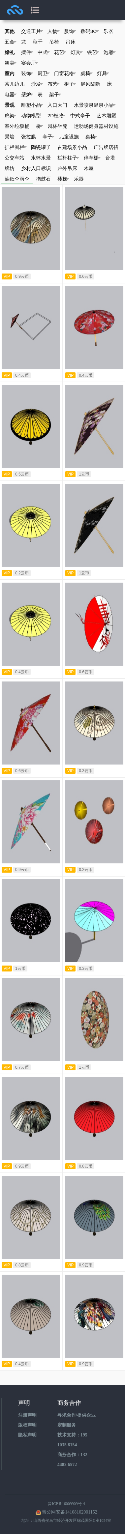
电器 (11, 95)
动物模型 (31, 115)
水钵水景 (41, 157)
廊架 (11, 116)
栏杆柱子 (68, 158)
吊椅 (54, 41)
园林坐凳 (57, 126)
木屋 (89, 168)
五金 (11, 42)
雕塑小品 (32, 105)
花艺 (60, 52)
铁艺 (93, 52)
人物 (53, 31)
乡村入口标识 (36, 168)
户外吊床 (67, 168)
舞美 (11, 63)
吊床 (71, 41)
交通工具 (32, 31)
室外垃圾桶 (17, 126)
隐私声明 (27, 1435)
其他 (10, 31)
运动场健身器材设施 (96, 126)
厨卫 (44, 73)
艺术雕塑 (106, 115)
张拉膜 (28, 136)
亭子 (49, 137)
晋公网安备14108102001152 (69, 1512)
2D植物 (56, 116)
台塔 (110, 157)
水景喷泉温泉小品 (95, 105)
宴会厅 (29, 63)
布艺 (53, 84)
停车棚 (92, 158)
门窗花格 (65, 73)
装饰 (27, 73)
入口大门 (57, 105)
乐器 (108, 31)
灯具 (77, 52)
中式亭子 (80, 115)
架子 (55, 95)
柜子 (70, 84)
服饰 (70, 31)
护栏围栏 (16, 147)
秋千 (38, 41)
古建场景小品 (72, 147)
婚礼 (10, 52)
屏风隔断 (90, 84)
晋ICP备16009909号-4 (66, 1503)
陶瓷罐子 (41, 147)
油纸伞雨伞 (17, 179)
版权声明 (27, 1425)
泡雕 (110, 52)
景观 (10, 105)
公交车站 (14, 157)
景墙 (10, 136)
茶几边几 (14, 84)
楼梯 (63, 179)
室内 (10, 73)
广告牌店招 (106, 147)
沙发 (37, 84)
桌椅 (86, 73)
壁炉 (27, 95)
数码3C (89, 31)
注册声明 (27, 1415)
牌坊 (10, 168)
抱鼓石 (43, 179)
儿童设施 (69, 136)
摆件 (27, 52)
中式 (44, 52)
